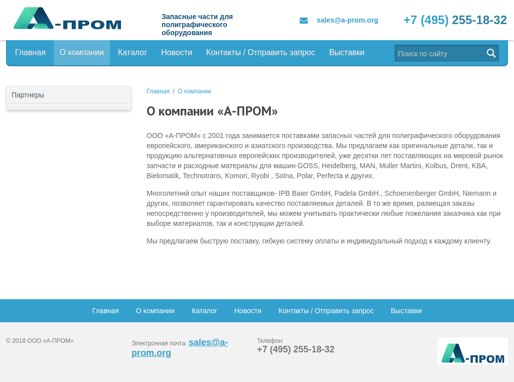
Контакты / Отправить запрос (260, 52)
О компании (82, 52)
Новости (176, 52)
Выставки (347, 52)
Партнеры (28, 95)
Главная (30, 52)
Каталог (132, 52)
